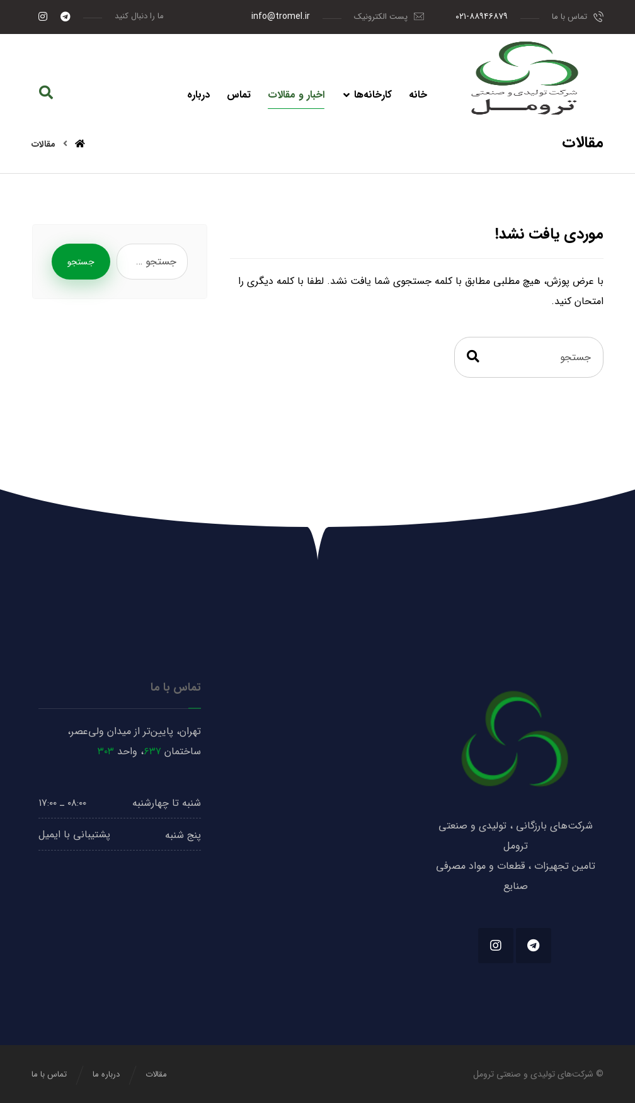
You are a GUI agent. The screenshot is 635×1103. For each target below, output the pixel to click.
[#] (533, 945)
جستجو (80, 262)
